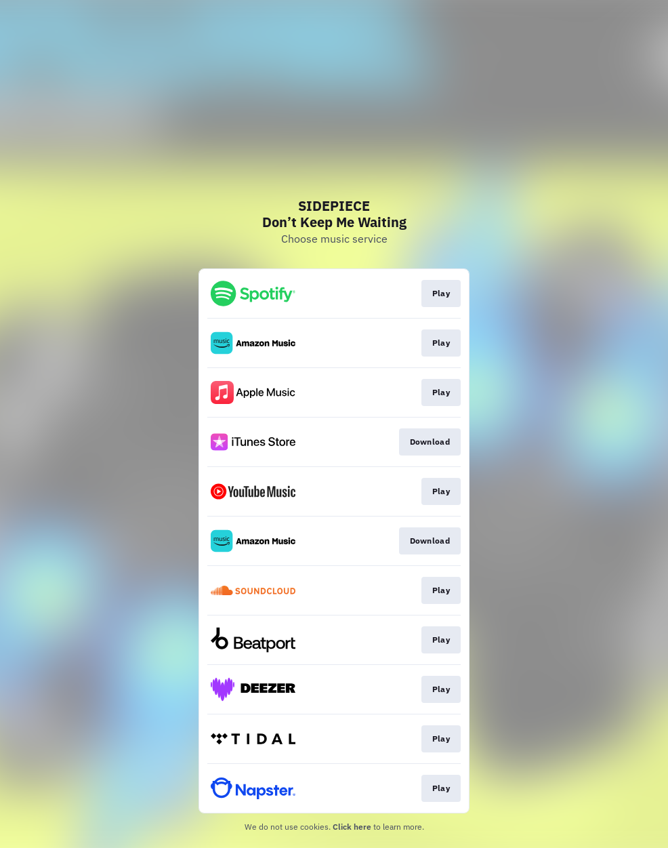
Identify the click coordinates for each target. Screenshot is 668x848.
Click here (352, 827)
